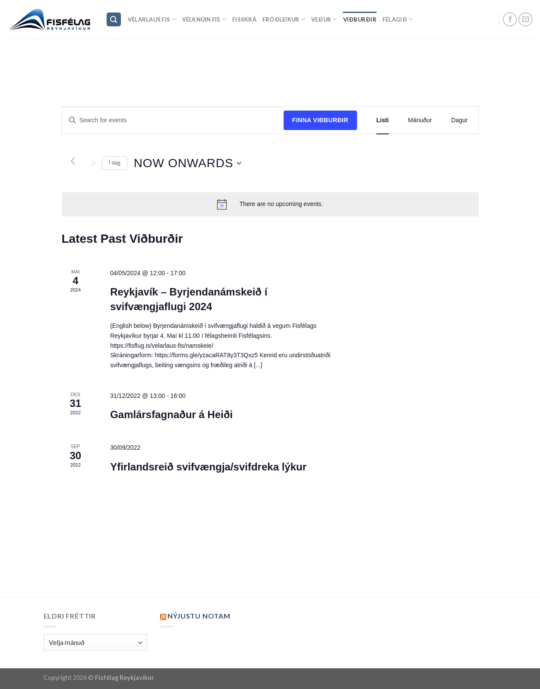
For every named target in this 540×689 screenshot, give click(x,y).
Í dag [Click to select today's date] (114, 163)
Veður (324, 19)
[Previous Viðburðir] (72, 161)
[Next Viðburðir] (93, 163)
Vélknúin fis (204, 19)
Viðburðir (359, 19)
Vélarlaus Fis (152, 19)
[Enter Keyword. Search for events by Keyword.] (173, 120)
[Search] (114, 20)
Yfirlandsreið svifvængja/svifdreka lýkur (208, 467)
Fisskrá (244, 19)
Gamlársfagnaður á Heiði (171, 414)
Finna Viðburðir (320, 120)
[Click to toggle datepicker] (188, 163)
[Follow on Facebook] (510, 20)
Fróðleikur (283, 19)
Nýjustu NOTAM (198, 616)
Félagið (397, 19)
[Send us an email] (525, 20)
